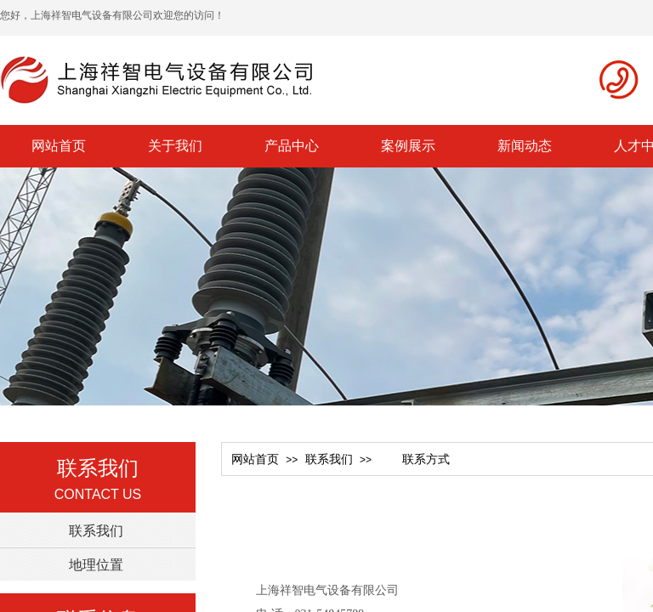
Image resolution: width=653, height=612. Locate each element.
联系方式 (414, 459)
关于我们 (175, 146)
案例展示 (408, 146)
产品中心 (291, 146)
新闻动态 (524, 146)
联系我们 (329, 459)
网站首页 (58, 146)
